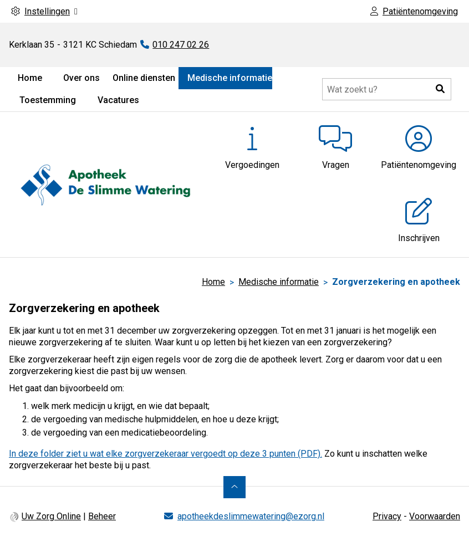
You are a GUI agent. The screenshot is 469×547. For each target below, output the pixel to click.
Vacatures (118, 100)
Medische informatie (229, 78)
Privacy (387, 516)
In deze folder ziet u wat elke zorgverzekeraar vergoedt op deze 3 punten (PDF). (165, 453)
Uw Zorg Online (51, 516)
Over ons (81, 78)
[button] (440, 89)
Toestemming (47, 100)
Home (30, 78)
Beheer (102, 516)
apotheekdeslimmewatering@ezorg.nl (250, 516)
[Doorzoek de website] (386, 89)
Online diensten (144, 78)
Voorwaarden (434, 516)
